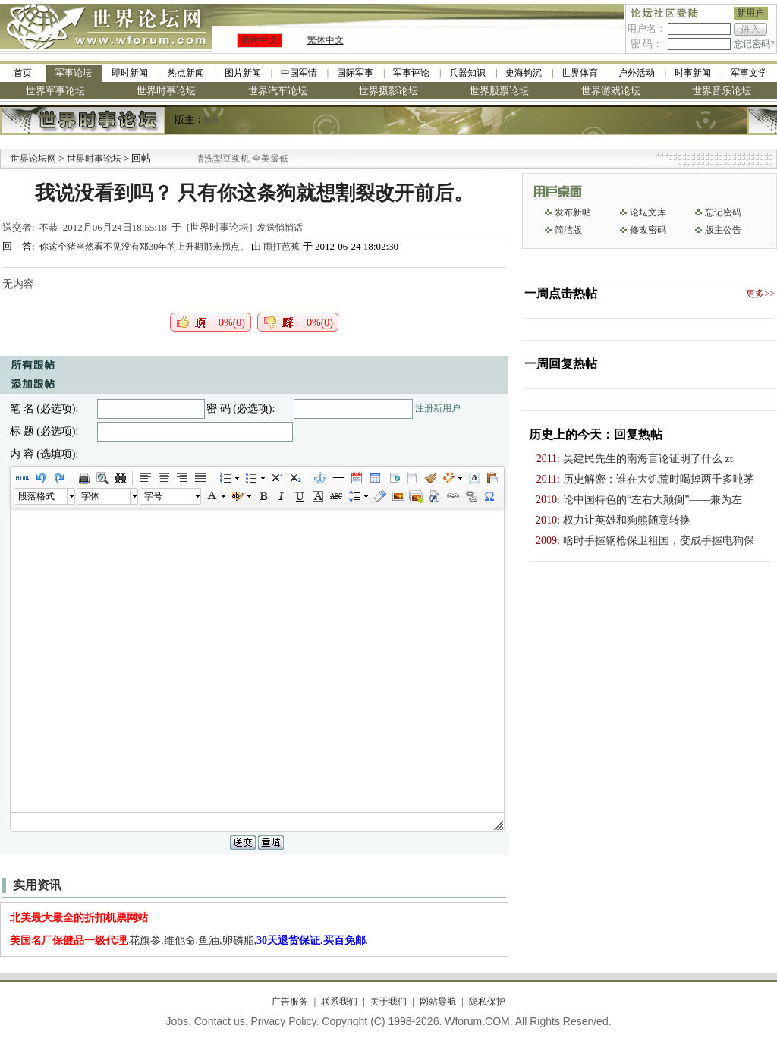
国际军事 (355, 73)
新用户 (750, 13)
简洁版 (568, 230)
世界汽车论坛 (277, 90)
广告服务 (290, 1001)
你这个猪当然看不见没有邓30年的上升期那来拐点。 (145, 246)
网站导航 (438, 1001)
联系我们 (339, 1001)
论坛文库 (648, 212)
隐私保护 (487, 1001)
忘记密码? (754, 44)
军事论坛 (73, 73)
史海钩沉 (523, 73)
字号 (153, 496)
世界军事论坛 (55, 90)
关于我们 (388, 1001)
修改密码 (648, 230)
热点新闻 (186, 73)
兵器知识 (467, 73)
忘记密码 (723, 212)
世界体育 (580, 73)
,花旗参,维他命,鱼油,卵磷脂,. (189, 940)
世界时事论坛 (166, 90)
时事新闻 (693, 73)
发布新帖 (573, 212)
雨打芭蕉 (281, 246)
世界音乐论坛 (721, 90)
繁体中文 (325, 40)
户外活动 (636, 73)
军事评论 (411, 73)
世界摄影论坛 (388, 90)
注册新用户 (438, 408)
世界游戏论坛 (610, 90)
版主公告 (723, 230)
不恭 (48, 227)
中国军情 (299, 73)
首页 (23, 73)
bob (211, 120)
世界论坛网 (33, 158)
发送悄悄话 (280, 227)
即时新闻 (130, 73)
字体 (90, 496)
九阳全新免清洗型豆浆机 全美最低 (237, 158)
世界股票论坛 (499, 90)
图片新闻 (243, 73)
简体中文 (259, 40)
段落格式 (36, 496)
